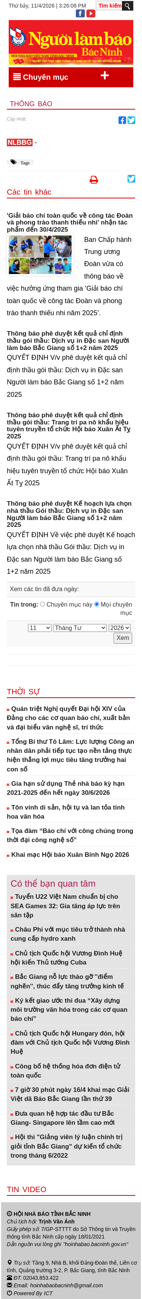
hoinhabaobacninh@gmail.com (66, 1285)
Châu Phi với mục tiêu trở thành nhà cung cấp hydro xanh (68, 934)
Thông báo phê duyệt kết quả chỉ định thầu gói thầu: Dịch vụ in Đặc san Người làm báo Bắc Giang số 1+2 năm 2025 (68, 340)
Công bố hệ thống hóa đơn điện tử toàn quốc (65, 1071)
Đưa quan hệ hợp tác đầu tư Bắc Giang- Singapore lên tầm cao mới (63, 1118)
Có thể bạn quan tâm (53, 883)
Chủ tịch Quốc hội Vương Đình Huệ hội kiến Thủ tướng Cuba (66, 958)
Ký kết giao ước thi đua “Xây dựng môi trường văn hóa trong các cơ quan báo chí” (69, 1010)
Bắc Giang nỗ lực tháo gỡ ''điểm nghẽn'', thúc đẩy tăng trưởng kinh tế (67, 981)
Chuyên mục (61, 75)
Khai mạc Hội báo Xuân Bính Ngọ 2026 (68, 854)
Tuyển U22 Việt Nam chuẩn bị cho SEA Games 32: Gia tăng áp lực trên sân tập (65, 906)
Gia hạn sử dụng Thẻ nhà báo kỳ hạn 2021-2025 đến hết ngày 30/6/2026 (66, 788)
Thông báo (31, 104)
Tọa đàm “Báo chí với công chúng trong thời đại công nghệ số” (70, 835)
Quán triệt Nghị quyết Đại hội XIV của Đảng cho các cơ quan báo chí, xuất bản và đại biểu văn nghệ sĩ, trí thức (68, 718)
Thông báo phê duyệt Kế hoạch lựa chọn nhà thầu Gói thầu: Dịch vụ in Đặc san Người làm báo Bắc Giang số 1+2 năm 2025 (69, 514)
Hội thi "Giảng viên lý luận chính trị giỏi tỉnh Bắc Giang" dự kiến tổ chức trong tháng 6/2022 (66, 1146)
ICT (48, 1293)
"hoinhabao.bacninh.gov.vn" (95, 1244)
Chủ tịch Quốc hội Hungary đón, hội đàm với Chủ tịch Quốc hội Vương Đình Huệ (70, 1043)
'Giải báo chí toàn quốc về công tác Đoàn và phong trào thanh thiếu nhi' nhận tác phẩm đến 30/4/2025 (70, 222)
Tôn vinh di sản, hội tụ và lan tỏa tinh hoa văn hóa (66, 812)
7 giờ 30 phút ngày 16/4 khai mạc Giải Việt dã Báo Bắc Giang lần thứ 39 (70, 1094)
